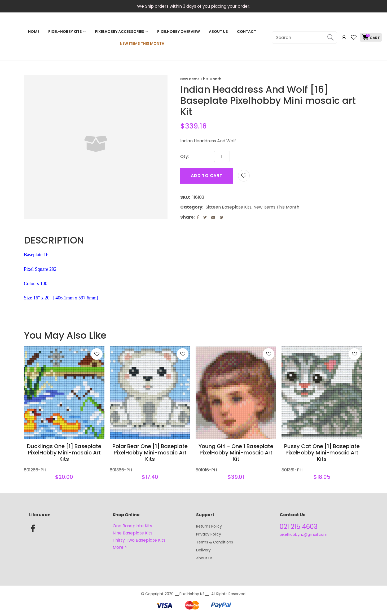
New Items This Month (200, 79)
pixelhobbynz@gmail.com (303, 534)
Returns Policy (209, 526)
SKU (184, 197)
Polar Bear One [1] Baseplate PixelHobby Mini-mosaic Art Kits (150, 453)
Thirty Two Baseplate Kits (139, 540)
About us (204, 558)
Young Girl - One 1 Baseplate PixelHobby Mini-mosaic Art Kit (236, 453)
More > (120, 547)
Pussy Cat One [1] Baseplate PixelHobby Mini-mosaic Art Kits (322, 453)
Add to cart (206, 175)
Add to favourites (97, 354)
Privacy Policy (208, 534)
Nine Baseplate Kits (132, 533)
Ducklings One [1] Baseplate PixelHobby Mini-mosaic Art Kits (64, 453)
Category (191, 207)
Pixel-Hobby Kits (65, 31)
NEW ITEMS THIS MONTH (142, 43)
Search (330, 37)
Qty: (184, 156)
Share (187, 217)
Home (33, 31)
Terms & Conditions (214, 542)
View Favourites (353, 37)
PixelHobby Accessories (119, 31)
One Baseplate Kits (132, 526)
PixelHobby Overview (178, 31)
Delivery (203, 550)
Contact (246, 31)
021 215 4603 (299, 526)
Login (344, 37)
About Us (218, 31)
